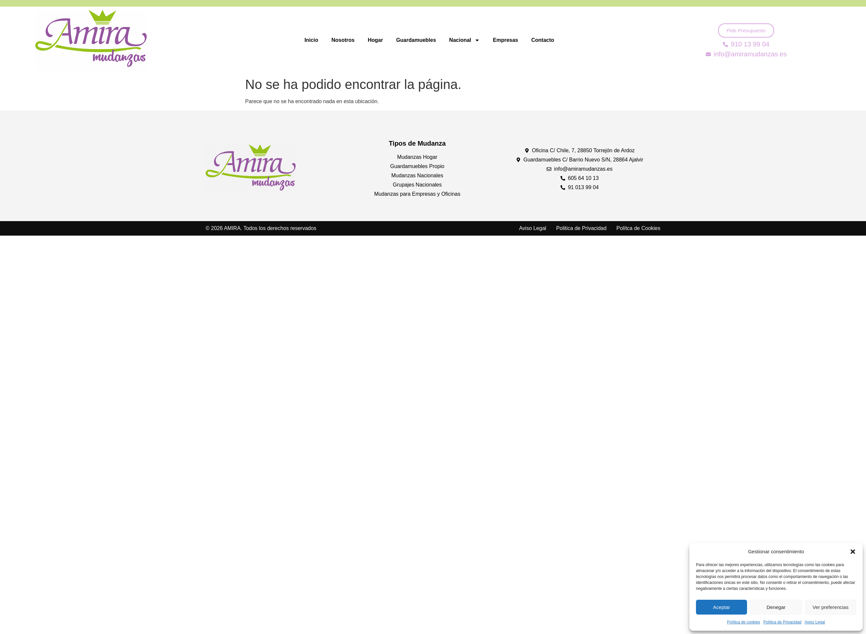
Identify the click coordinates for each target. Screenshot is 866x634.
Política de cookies (743, 622)
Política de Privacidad (782, 622)
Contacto (542, 40)
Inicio (311, 40)
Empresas (505, 40)
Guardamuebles (416, 40)
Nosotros (343, 40)
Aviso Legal (815, 622)
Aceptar (721, 607)
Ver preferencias (831, 607)
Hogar (375, 40)
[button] (853, 551)
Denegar (776, 607)
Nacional (464, 40)
